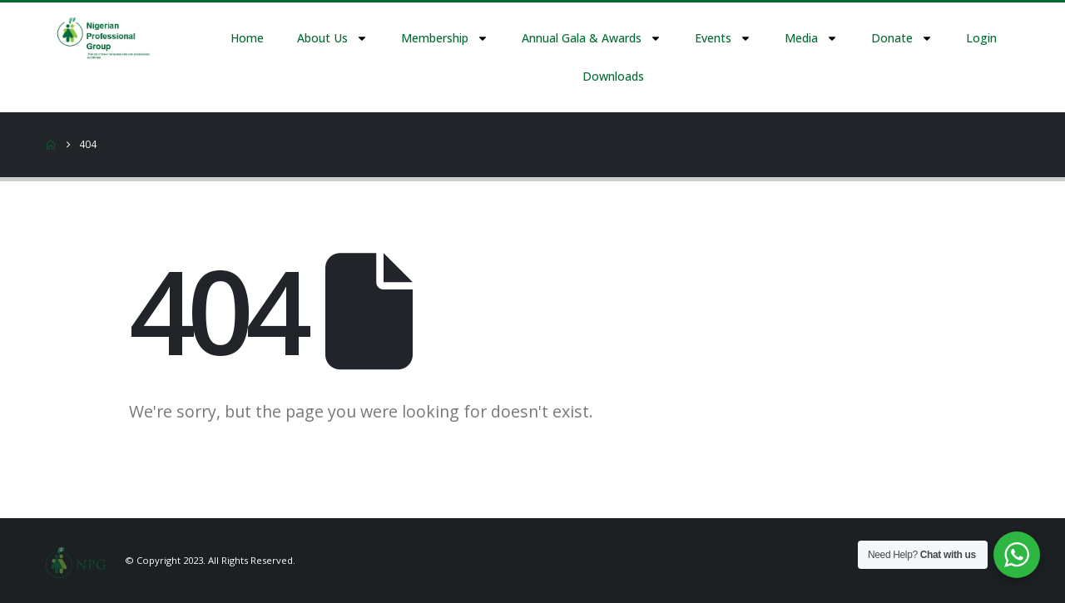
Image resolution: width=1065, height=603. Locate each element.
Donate (902, 38)
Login (981, 38)
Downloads (613, 76)
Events (723, 38)
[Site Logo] (76, 560)
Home (247, 38)
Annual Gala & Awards (591, 38)
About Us (332, 38)
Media (811, 38)
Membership (444, 38)
